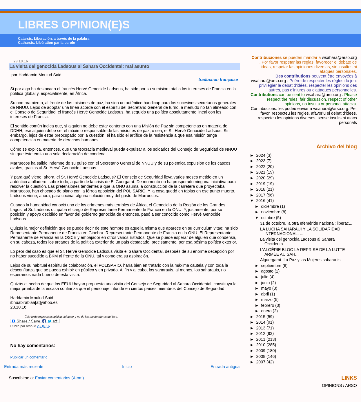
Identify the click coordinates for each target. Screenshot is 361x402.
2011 (261, 339)
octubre (268, 217)
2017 (261, 195)
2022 (261, 166)
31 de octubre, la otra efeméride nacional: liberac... (306, 223)
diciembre (270, 206)
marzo (267, 299)
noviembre (271, 212)
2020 (261, 178)
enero (267, 311)
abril (265, 294)
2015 (261, 316)
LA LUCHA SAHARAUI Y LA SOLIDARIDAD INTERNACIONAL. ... (300, 231)
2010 (261, 344)
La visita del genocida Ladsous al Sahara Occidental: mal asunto (79, 66)
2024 (261, 155)
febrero (268, 305)
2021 (261, 172)
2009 (261, 350)
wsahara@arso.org (339, 57)
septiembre (271, 265)
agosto (267, 271)
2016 (261, 200)
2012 (261, 333)
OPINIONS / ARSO (339, 385)
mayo (266, 288)
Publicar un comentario (28, 357)
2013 (261, 328)
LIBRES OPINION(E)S (74, 25)
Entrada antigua (225, 366)
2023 (261, 160)
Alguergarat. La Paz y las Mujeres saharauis (300, 259)
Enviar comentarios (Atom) (59, 378)
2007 (261, 362)
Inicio (127, 366)
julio (265, 277)
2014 (261, 322)
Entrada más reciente (23, 366)
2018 (261, 189)
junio (266, 282)
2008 (261, 356)
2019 (261, 183)
